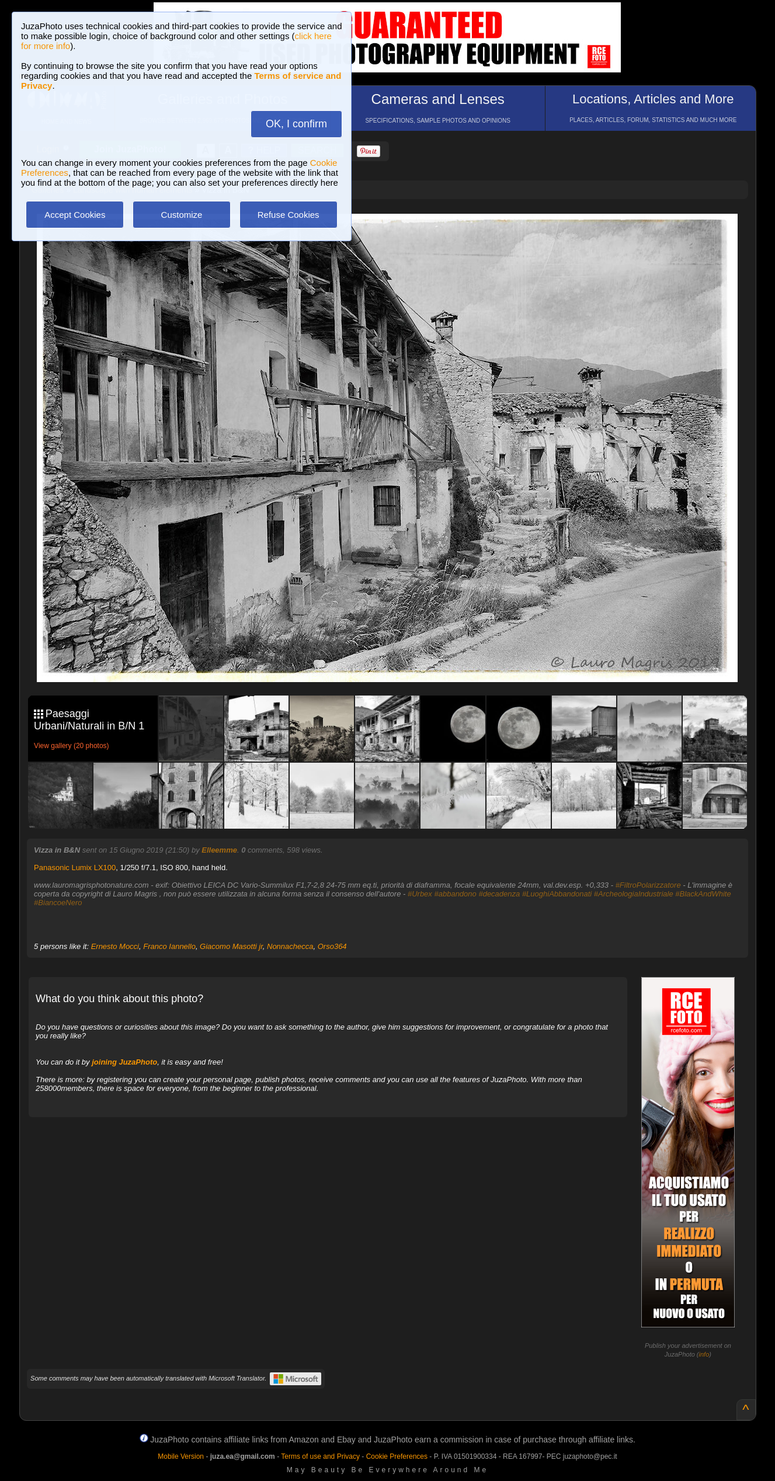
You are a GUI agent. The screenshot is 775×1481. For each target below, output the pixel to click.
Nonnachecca (290, 946)
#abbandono (455, 893)
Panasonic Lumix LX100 (75, 867)
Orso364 (332, 946)
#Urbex (420, 893)
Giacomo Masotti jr (231, 946)
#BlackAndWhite (703, 893)
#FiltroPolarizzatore (648, 885)
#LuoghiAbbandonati (557, 893)
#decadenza (499, 893)
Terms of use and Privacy (320, 1456)
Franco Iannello (169, 946)
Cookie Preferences (397, 1456)
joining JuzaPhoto (124, 1062)
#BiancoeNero (58, 902)
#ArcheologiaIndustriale (633, 893)
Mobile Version (181, 1456)
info (704, 1354)
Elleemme (219, 850)
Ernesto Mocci (115, 946)
